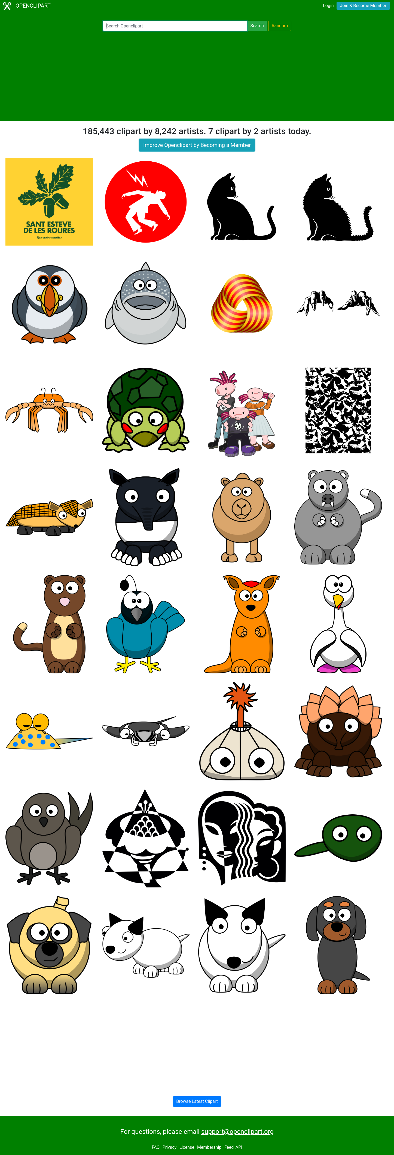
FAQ (156, 1147)
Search (257, 25)
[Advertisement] (197, 76)
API (239, 1147)
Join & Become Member (363, 5)
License (186, 1147)
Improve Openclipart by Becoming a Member (197, 145)
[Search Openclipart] (175, 26)
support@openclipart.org (237, 1131)
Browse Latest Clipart (197, 1101)
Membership (209, 1147)
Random (280, 25)
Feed (229, 1147)
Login (328, 5)
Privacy (170, 1147)
